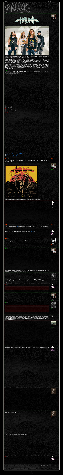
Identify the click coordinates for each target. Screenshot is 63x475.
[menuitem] (58, 468)
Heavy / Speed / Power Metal (45, 465)
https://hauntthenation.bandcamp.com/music (12, 155)
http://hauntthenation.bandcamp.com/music (12, 154)
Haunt (9, 1)
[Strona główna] (6, 1)
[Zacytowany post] (9, 305)
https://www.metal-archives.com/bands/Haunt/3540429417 (14, 153)
